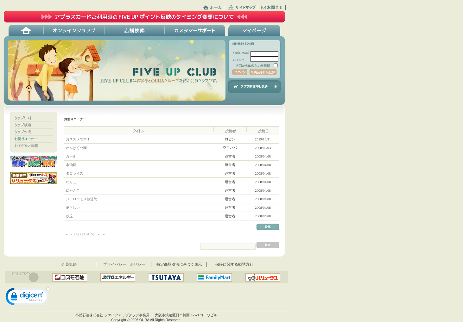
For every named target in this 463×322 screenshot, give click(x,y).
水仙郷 (71, 165)
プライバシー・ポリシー (124, 264)
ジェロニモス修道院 (81, 199)
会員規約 (69, 264)
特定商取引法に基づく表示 (179, 264)
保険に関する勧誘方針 (234, 264)
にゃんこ (73, 190)
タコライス (74, 173)
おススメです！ (78, 139)
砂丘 (69, 216)
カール (71, 156)
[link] (27, 298)
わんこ (71, 182)
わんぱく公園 (76, 148)
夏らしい (73, 207)
